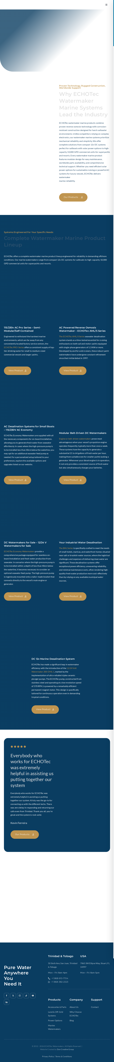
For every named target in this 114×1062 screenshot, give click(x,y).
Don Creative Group (65, 1049)
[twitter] (13, 995)
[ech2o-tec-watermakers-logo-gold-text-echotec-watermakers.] (20, 4)
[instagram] (19, 995)
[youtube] (32, 995)
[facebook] (6, 995)
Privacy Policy (48, 1056)
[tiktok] (26, 995)
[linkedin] (6, 1002)
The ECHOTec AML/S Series (72, 336)
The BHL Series (66, 548)
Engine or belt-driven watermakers (75, 438)
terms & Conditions (63, 1056)
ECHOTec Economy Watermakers (19, 551)
